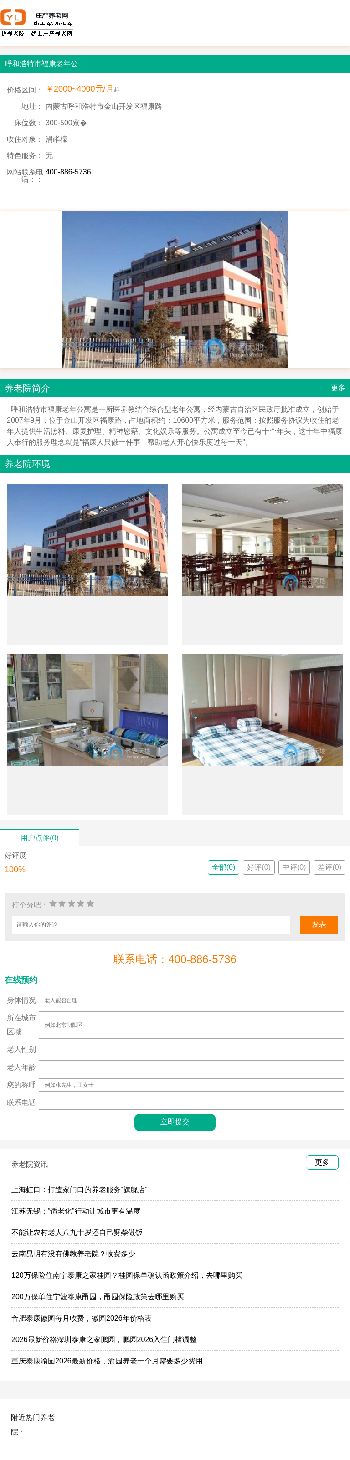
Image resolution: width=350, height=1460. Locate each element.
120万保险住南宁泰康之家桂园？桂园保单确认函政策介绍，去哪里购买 (126, 1275)
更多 (338, 388)
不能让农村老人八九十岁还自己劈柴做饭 (77, 1232)
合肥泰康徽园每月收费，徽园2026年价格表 (81, 1318)
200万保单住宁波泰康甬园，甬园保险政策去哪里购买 (97, 1297)
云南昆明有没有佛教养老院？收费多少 (73, 1254)
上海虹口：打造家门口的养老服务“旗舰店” (79, 1190)
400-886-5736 (68, 172)
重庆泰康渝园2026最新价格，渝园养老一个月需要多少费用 (107, 1361)
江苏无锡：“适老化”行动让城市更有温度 (75, 1211)
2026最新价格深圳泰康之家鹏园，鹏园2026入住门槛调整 (104, 1339)
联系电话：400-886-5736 (174, 959)
